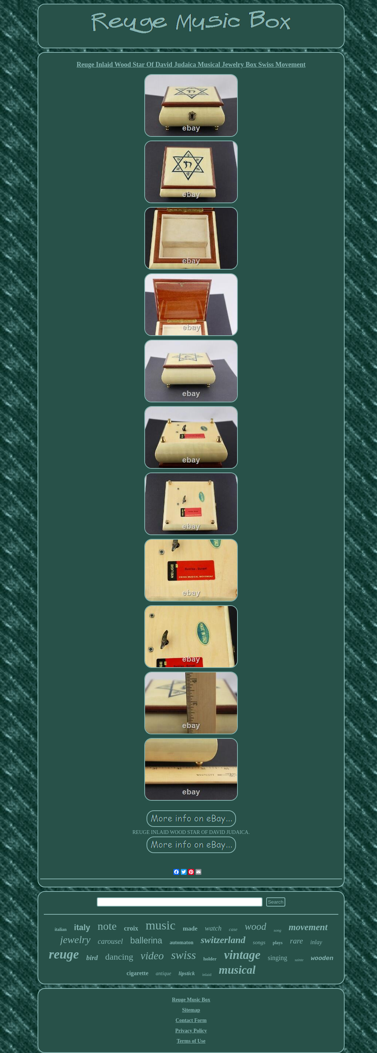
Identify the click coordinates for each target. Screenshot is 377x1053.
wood (256, 926)
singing (277, 958)
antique (163, 973)
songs (259, 942)
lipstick (187, 973)
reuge (64, 954)
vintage (242, 955)
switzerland (223, 940)
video (152, 956)
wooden (322, 958)
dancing (119, 957)
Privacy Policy (191, 1030)
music (160, 925)
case (233, 929)
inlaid (206, 974)
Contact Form (191, 1020)
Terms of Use (191, 1041)
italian (60, 929)
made (190, 928)
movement (308, 927)
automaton (182, 942)
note (107, 926)
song (277, 930)
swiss (183, 955)
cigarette (137, 973)
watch (213, 928)
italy (82, 927)
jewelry (75, 939)
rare (296, 940)
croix (131, 928)
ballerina (146, 940)
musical (237, 969)
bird (92, 958)
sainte (299, 960)
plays (278, 942)
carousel (110, 941)
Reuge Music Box (191, 999)
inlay (316, 942)
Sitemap (191, 1010)
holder (209, 959)
